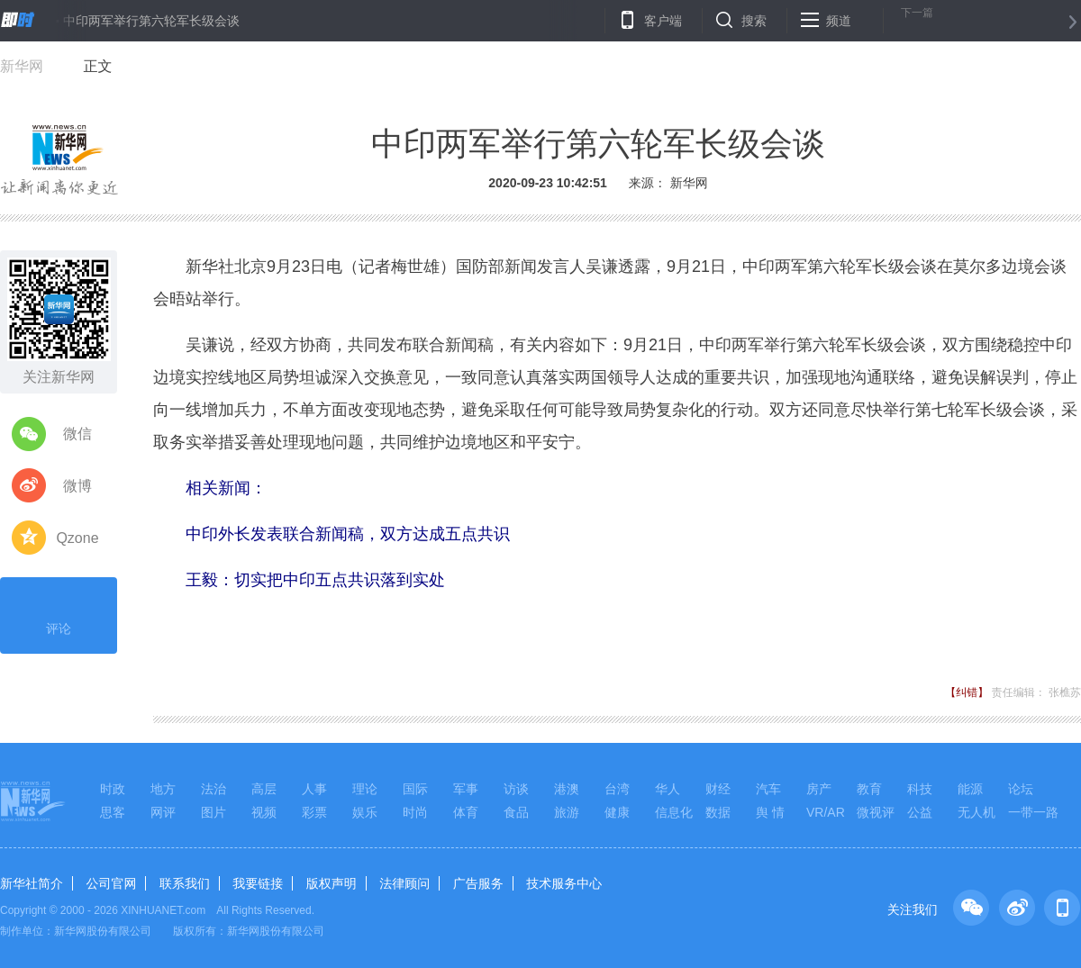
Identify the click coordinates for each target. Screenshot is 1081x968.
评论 (58, 613)
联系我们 (184, 883)
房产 (818, 789)
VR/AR (825, 812)
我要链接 (257, 883)
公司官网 (111, 883)
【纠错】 (966, 692)
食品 (516, 812)
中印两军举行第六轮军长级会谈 (151, 21)
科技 (919, 789)
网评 (163, 812)
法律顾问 (404, 883)
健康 (617, 812)
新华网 (21, 66)
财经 (718, 789)
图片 (213, 812)
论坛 (1020, 789)
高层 (264, 789)
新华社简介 (31, 883)
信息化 (674, 812)
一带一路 (1033, 812)
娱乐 (364, 812)
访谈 (516, 789)
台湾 (617, 789)
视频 (264, 812)
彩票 (314, 812)
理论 (364, 789)
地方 (163, 789)
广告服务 (478, 883)
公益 (919, 812)
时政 (112, 789)
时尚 (415, 812)
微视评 (876, 812)
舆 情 (770, 812)
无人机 (976, 812)
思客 (112, 812)
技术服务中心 (564, 883)
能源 (970, 789)
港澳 (566, 789)
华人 (667, 789)
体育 (465, 812)
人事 (314, 789)
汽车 (768, 789)
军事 (465, 789)
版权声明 (331, 883)
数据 (718, 812)
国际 (415, 789)
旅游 (566, 812)
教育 (869, 789)
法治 (213, 789)
